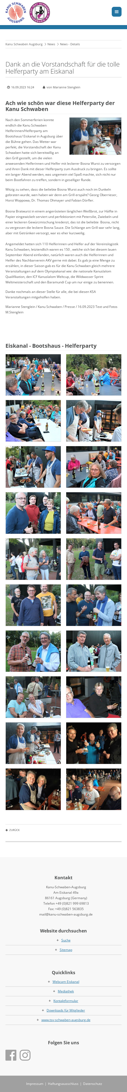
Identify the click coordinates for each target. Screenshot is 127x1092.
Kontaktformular (65, 1000)
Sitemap (66, 949)
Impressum (34, 1083)
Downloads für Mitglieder (66, 1010)
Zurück (14, 830)
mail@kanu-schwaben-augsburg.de (66, 914)
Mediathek (66, 991)
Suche (66, 940)
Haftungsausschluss (63, 1083)
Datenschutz (92, 1083)
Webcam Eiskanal (66, 981)
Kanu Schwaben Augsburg (24, 44)
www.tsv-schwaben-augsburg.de (65, 1020)
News (51, 44)
